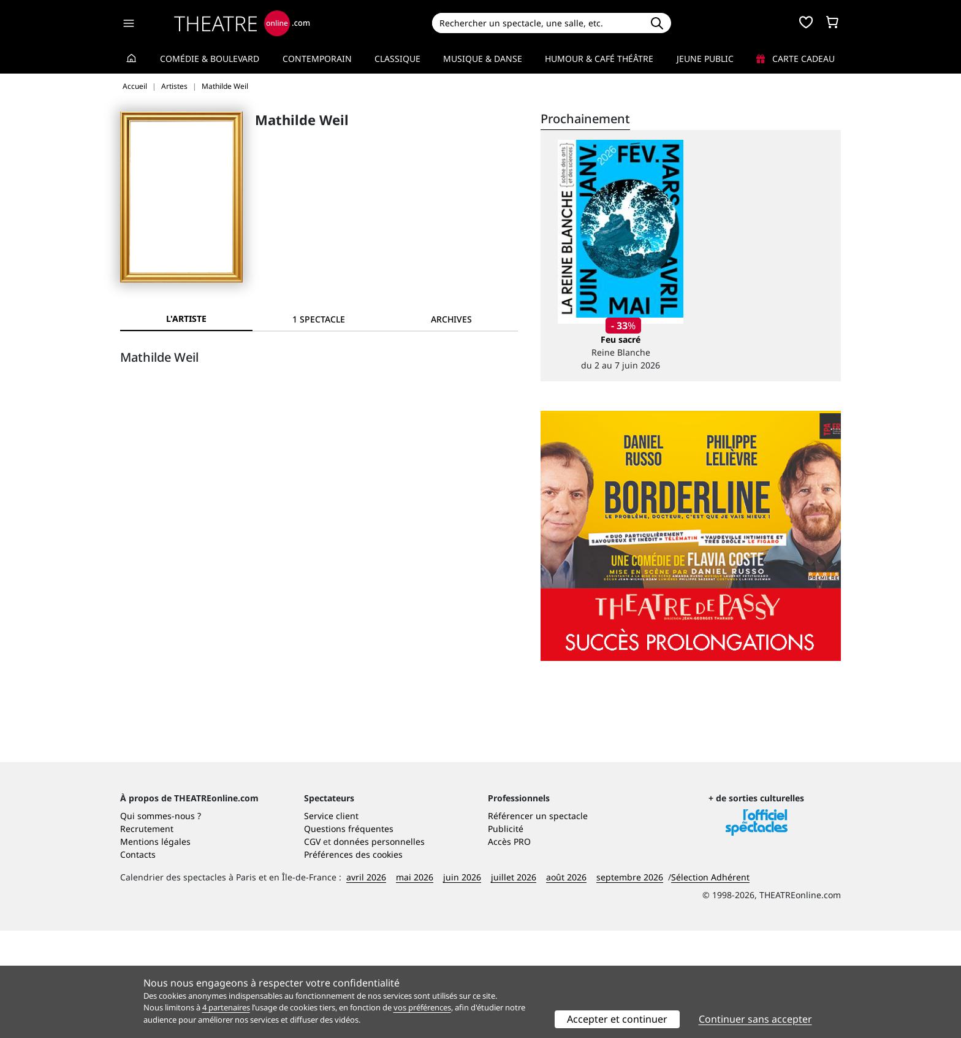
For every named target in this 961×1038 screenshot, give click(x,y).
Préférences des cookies (353, 961)
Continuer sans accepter (755, 1019)
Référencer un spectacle (538, 923)
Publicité (505, 936)
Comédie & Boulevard (209, 58)
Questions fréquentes (348, 936)
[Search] (537, 23)
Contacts (138, 961)
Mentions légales (155, 949)
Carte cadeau (795, 58)
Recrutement (146, 936)
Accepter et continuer (617, 1019)
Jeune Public (705, 58)
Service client (331, 923)
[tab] (319, 319)
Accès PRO (509, 949)
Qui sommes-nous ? (160, 923)
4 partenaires (226, 1007)
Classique (397, 58)
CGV (312, 949)
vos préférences (422, 1007)
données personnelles (379, 949)
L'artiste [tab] (186, 318)
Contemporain (317, 58)
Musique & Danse (482, 58)
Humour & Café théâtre (599, 58)
